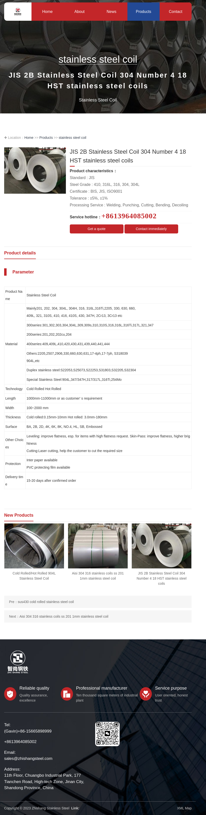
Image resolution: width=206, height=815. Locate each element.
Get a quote (96, 229)
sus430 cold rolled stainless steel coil (46, 602)
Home (28, 138)
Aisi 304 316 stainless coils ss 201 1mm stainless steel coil (64, 616)
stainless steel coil (72, 138)
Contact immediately (151, 229)
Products (46, 138)
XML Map (184, 808)
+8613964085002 (20, 741)
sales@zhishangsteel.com (28, 758)
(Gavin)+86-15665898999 (28, 731)
